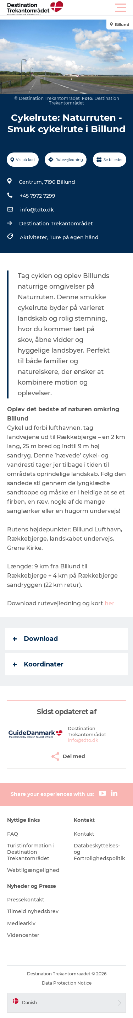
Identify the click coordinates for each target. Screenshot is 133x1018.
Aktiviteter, (35, 237)
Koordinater (38, 664)
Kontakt (84, 834)
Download (35, 639)
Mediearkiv (21, 923)
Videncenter (23, 935)
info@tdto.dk (37, 210)
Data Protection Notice (67, 983)
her (110, 603)
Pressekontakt (25, 899)
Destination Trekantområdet (56, 223)
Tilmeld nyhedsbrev (33, 911)
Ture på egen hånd (74, 237)
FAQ (12, 834)
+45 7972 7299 (37, 196)
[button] (98, 8)
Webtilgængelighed (33, 870)
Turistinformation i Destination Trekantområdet (31, 852)
